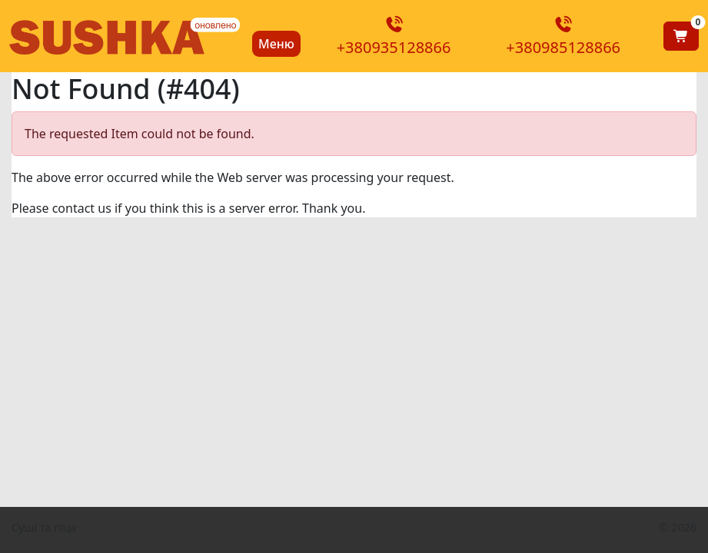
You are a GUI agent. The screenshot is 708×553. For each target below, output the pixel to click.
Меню (276, 43)
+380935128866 (394, 37)
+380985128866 (563, 37)
